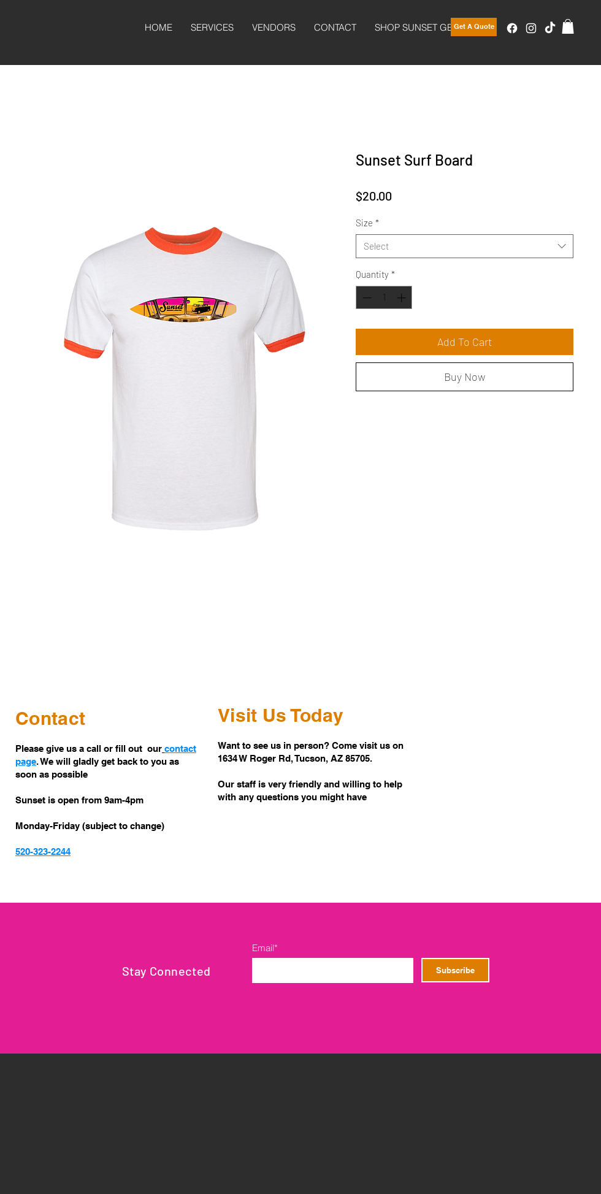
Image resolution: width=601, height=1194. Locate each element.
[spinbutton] (384, 297)
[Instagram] (531, 28)
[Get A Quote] (474, 27)
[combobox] (464, 246)
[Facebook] (512, 28)
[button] (568, 26)
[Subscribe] (455, 970)
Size (367, 222)
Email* (265, 947)
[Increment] (402, 297)
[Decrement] (366, 297)
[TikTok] (550, 28)
